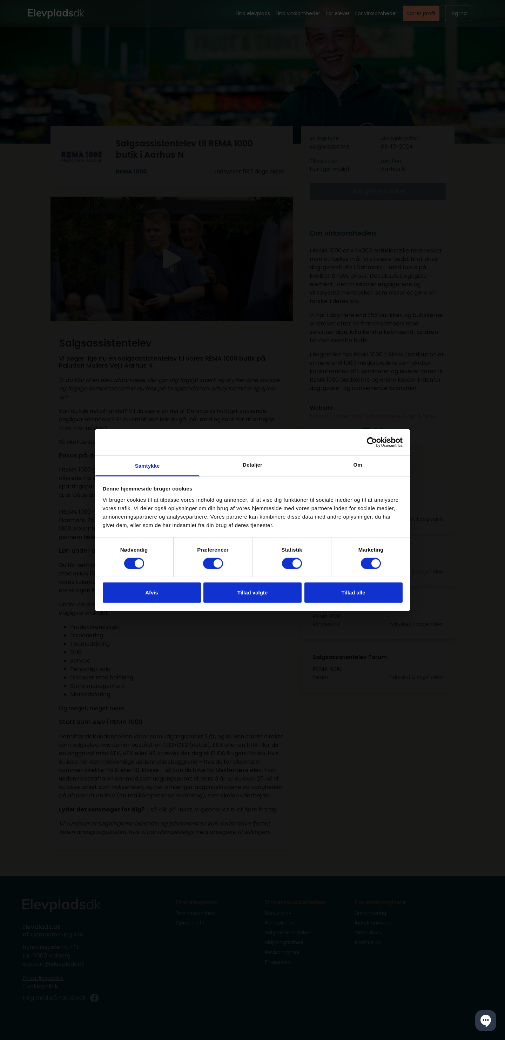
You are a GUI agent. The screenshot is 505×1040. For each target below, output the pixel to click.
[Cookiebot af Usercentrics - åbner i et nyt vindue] (372, 442)
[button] (485, 1020)
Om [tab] (357, 465)
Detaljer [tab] (252, 465)
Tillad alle (353, 592)
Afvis (151, 592)
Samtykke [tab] (147, 466)
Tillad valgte (252, 592)
